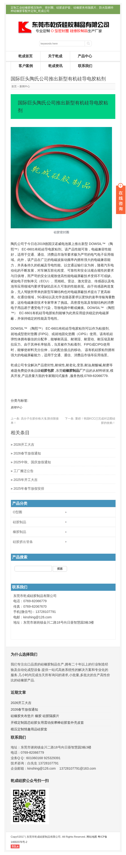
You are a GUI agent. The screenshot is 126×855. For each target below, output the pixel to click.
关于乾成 (55, 56)
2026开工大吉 (24, 444)
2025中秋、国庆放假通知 (32, 462)
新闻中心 (24, 86)
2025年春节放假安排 (29, 488)
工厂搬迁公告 (24, 471)
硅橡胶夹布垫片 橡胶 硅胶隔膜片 (35, 716)
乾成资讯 (55, 66)
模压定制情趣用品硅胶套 (29, 729)
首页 (14, 86)
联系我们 (85, 66)
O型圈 (17, 512)
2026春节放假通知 (27, 453)
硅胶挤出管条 (23, 542)
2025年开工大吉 (26, 480)
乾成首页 (25, 56)
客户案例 (26, 66)
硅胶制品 (19, 522)
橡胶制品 (19, 532)
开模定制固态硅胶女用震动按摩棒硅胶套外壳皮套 (47, 722)
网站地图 (92, 836)
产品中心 (85, 56)
